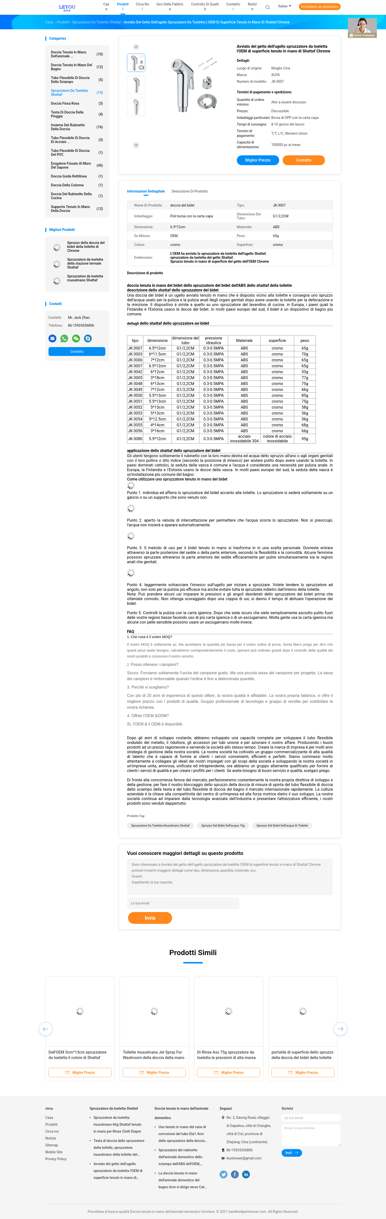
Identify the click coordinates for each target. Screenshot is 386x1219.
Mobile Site (54, 1152)
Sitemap (51, 1145)
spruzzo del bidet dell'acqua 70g (223, 825)
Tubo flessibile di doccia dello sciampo (77, 80)
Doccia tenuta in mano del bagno (77, 67)
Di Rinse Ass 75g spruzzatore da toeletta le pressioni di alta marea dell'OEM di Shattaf (226, 1057)
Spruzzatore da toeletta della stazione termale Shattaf (85, 263)
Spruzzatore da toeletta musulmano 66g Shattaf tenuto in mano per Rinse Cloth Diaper (117, 1124)
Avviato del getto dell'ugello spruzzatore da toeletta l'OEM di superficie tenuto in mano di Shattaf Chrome (118, 1171)
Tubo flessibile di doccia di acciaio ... (77, 140)
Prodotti (51, 1124)
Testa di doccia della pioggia (77, 114)
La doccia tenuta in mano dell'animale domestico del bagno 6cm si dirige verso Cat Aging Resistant (181, 1180)
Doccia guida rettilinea (77, 176)
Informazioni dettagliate (146, 191)
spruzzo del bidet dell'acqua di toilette (282, 825)
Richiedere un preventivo (319, 7)
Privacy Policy (55, 1159)
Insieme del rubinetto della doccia (77, 127)
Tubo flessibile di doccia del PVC (77, 153)
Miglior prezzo (258, 160)
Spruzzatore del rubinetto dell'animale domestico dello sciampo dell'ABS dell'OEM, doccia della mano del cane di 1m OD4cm (181, 1157)
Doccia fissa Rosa (77, 103)
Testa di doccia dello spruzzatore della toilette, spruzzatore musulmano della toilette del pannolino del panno (119, 1148)
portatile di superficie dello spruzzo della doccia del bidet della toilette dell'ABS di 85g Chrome (302, 1057)
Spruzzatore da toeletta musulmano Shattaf (85, 278)
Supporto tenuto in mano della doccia (77, 209)
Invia (150, 918)
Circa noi (52, 1131)
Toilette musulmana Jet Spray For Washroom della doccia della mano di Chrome (153, 1057)
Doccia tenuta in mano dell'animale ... (77, 54)
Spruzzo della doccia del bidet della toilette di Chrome (86, 247)
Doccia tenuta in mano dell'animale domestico (182, 1113)
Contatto (76, 351)
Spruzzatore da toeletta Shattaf (77, 92)
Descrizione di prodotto (190, 191)
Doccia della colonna (77, 185)
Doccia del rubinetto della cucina (77, 196)
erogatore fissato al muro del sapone (77, 165)
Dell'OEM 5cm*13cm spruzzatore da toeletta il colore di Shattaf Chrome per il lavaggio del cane (77, 1057)
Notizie (50, 1138)
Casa (49, 1118)
